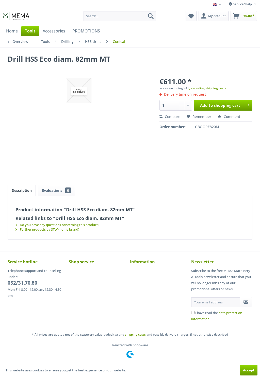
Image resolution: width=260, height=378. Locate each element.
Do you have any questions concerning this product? (57, 224)
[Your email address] (215, 302)
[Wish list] (191, 16)
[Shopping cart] (244, 16)
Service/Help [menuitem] (241, 4)
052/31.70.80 (22, 283)
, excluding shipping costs (207, 88)
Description (22, 190)
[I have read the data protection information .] (192, 312)
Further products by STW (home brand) (47, 229)
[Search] (150, 16)
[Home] (12, 31)
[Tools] (30, 31)
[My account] (214, 16)
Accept (248, 370)
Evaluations (56, 190)
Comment (229, 116)
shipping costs (135, 334)
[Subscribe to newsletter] (246, 302)
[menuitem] (120, 16)
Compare (169, 116)
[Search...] (120, 16)
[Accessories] (54, 31)
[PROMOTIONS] (86, 31)
